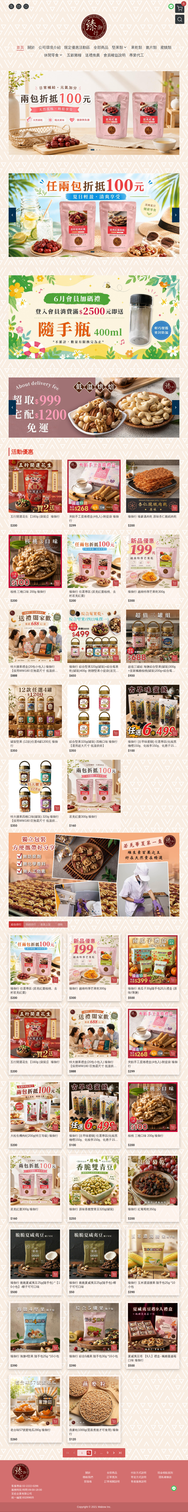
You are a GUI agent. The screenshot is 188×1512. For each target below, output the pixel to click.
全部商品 (112, 1472)
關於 (88, 1472)
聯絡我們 (88, 1477)
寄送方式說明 (138, 1477)
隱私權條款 (165, 1477)
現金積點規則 (165, 1472)
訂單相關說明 (112, 1481)
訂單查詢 (112, 1477)
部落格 (88, 1481)
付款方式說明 (138, 1472)
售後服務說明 (138, 1481)
